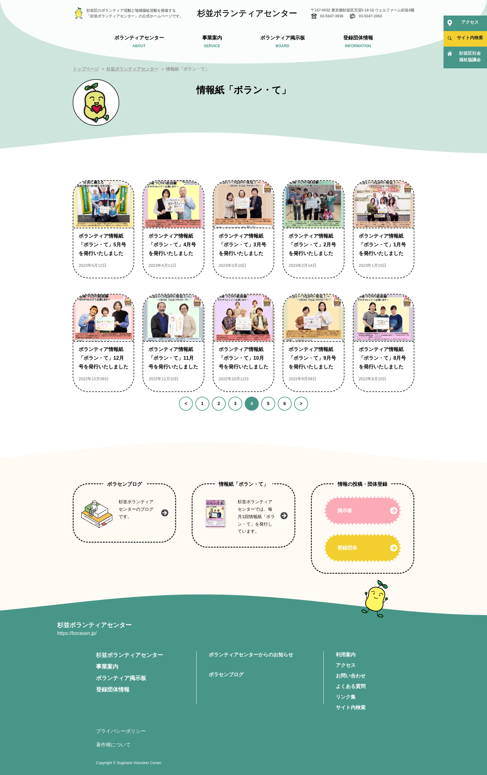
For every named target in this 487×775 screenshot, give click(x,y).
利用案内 (346, 654)
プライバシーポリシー (121, 731)
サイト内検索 (351, 707)
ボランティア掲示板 (121, 678)
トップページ (86, 68)
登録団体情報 (113, 689)
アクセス (346, 665)
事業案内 (107, 666)
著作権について (113, 744)
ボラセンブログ (226, 674)
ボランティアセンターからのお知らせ (251, 654)
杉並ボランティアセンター (247, 13)
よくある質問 (351, 686)
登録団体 (347, 547)
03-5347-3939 (332, 16)
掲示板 (344, 510)
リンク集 (346, 697)
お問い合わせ (351, 675)
